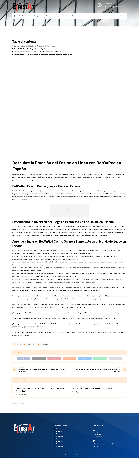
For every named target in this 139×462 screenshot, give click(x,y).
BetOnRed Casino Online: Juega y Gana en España (29, 48)
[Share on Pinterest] (54, 358)
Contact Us (59, 439)
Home (58, 430)
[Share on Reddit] (69, 358)
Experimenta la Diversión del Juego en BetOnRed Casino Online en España (37, 51)
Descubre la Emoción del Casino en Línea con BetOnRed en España (35, 46)
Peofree (19, 344)
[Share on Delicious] (85, 358)
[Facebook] (120, 16)
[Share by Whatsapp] (100, 358)
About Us (59, 433)
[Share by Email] (115, 358)
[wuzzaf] (123, 16)
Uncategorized (44, 344)
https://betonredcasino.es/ (97, 304)
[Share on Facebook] (23, 358)
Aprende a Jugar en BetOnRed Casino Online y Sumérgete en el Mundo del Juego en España (43, 54)
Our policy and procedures (64, 436)
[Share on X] (39, 358)
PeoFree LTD (78, 458)
